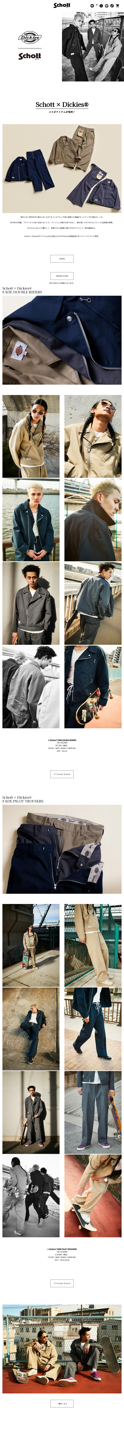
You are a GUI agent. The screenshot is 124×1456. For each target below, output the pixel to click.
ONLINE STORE (62, 276)
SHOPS (62, 259)
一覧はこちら (62, 1404)
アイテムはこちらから (62, 775)
